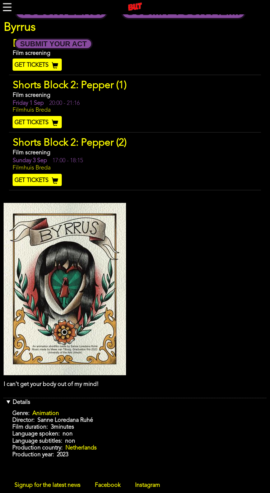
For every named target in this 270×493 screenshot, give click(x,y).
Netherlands (81, 448)
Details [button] (21, 402)
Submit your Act (53, 44)
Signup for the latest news (47, 485)
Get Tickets (37, 65)
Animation (45, 414)
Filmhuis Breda (32, 110)
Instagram (147, 485)
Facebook (108, 485)
